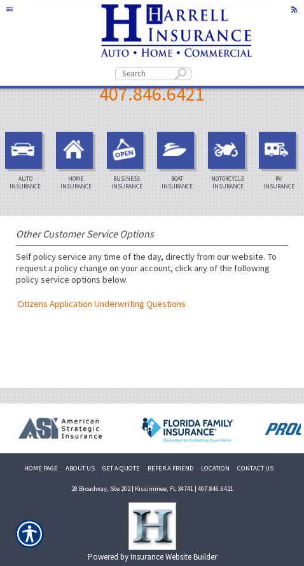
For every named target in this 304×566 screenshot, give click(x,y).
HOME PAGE (41, 468)
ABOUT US (80, 468)
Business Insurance (128, 161)
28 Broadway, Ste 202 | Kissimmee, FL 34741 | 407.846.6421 (152, 489)
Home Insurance (77, 161)
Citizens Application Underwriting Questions (101, 303)
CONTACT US (255, 468)
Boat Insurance (178, 161)
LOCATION (215, 468)
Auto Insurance (26, 161)
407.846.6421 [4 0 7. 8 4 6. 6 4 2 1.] (152, 93)
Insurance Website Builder (173, 556)
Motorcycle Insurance (229, 161)
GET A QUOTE (121, 468)
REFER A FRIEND (170, 468)
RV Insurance (280, 161)
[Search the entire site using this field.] (153, 73)
